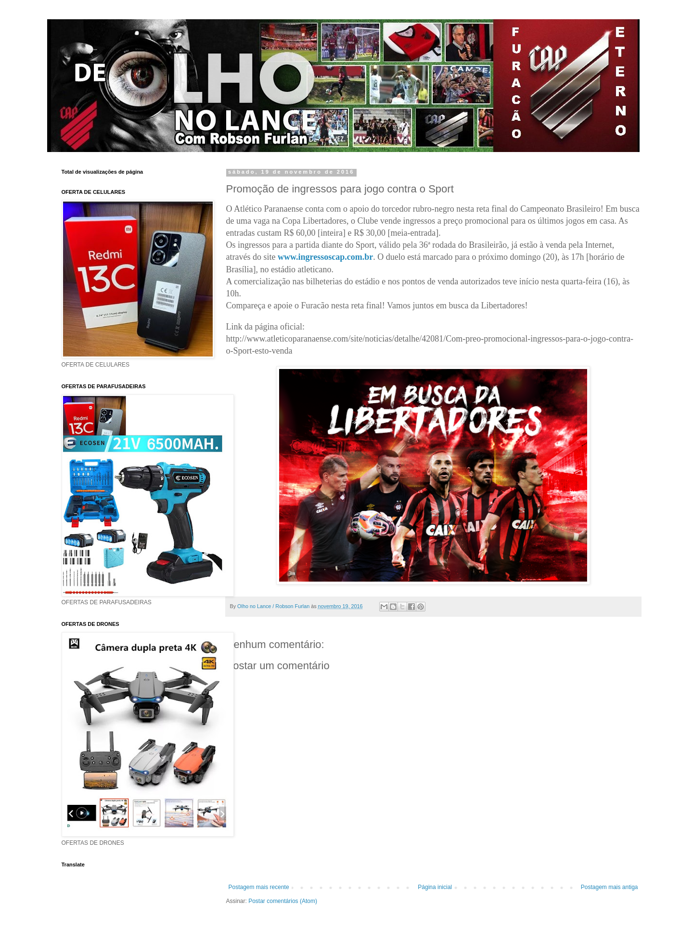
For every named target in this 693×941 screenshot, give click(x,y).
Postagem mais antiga (609, 887)
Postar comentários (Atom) (282, 901)
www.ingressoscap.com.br (325, 257)
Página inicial (435, 887)
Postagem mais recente (259, 887)
